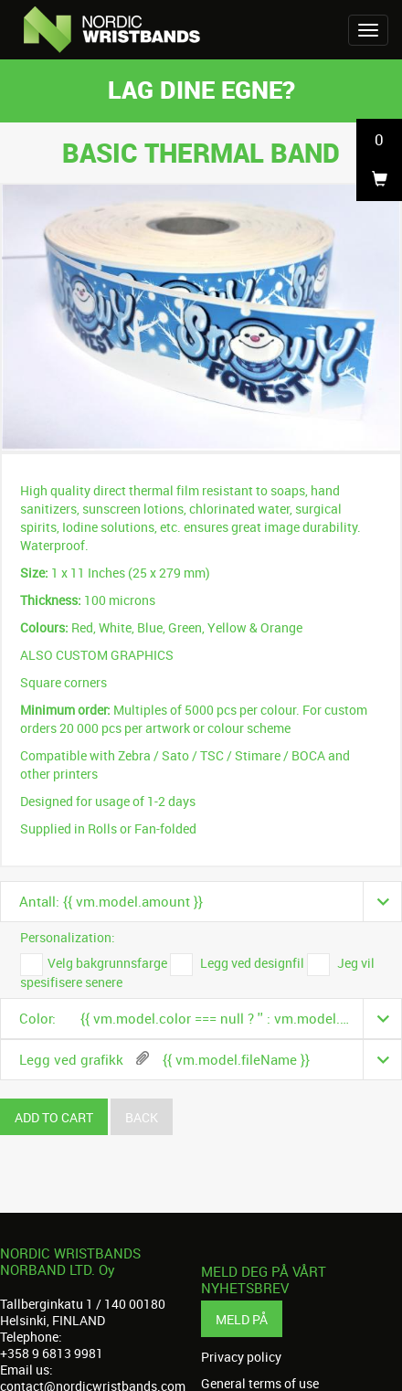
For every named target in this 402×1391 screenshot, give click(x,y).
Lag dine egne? (201, 89)
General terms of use (260, 1383)
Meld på (242, 1319)
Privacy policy (241, 1357)
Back (141, 1117)
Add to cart (54, 1117)
